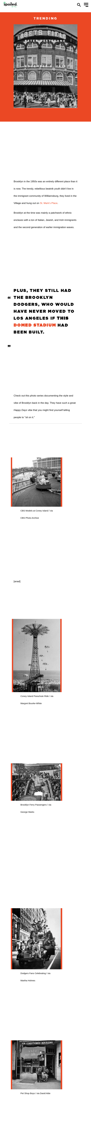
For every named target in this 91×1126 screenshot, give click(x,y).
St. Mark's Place (48, 203)
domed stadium (35, 325)
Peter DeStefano (45, 40)
